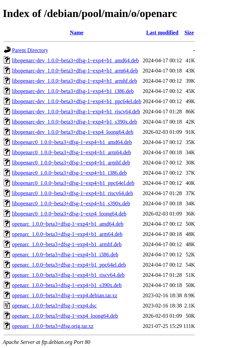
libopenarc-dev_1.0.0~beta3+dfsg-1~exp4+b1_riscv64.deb (76, 111)
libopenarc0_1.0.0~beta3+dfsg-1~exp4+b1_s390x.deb (71, 203)
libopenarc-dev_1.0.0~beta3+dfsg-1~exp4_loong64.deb (72, 132)
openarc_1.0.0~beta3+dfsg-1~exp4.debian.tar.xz (64, 295)
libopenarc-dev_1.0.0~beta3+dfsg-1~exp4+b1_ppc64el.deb (76, 101)
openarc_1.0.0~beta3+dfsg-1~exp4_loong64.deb (65, 316)
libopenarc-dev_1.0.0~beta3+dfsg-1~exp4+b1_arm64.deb (75, 71)
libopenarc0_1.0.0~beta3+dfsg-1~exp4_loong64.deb (69, 214)
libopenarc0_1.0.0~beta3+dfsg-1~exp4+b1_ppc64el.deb (73, 183)
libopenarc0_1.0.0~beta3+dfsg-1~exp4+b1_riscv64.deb (72, 193)
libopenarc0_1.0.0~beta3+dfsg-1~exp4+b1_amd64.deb (72, 142)
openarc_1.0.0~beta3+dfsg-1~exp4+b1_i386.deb (65, 254)
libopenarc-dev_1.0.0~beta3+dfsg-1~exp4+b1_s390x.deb (74, 122)
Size (189, 32)
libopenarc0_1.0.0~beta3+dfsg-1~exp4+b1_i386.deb (69, 173)
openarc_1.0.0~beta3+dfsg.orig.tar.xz (52, 326)
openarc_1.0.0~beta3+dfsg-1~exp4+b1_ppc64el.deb (69, 265)
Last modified (162, 32)
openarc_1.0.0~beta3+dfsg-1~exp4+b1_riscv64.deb (68, 275)
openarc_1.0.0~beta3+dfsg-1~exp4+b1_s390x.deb (67, 285)
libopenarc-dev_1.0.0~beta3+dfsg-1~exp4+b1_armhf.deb (74, 81)
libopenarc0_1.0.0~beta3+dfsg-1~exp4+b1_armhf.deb (71, 162)
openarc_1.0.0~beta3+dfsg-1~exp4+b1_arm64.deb (67, 234)
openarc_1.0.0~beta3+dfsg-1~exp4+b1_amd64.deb (67, 224)
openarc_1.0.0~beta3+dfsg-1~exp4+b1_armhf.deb (67, 244)
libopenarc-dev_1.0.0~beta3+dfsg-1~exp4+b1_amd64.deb (75, 60)
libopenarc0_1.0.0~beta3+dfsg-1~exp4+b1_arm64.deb (71, 152)
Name (76, 32)
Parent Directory (30, 50)
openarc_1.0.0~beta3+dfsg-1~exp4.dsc (54, 306)
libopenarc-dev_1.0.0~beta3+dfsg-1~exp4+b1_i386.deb (73, 91)
